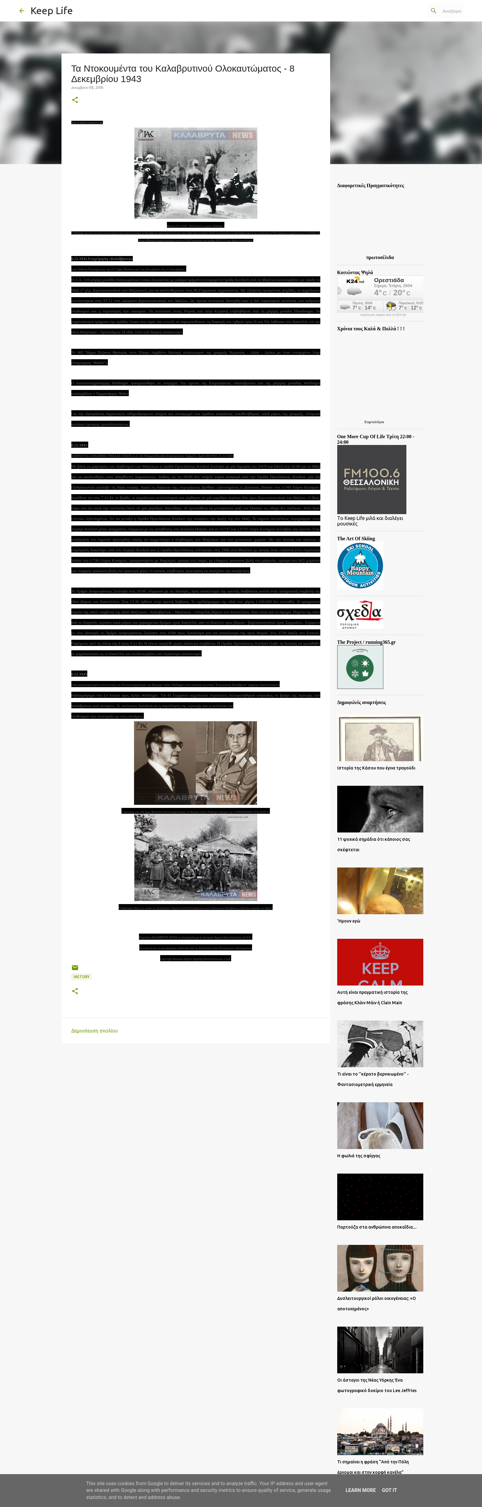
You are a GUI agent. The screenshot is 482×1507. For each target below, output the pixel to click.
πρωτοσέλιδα (380, 257)
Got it (389, 1490)
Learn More (361, 1490)
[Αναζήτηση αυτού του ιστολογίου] (431, 10)
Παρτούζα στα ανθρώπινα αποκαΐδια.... (377, 1227)
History (81, 977)
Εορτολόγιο (374, 421)
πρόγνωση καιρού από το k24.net (383, 315)
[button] (75, 100)
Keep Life (51, 10)
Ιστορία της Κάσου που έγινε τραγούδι (376, 767)
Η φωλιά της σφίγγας (358, 1155)
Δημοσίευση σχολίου (94, 1030)
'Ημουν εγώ (348, 921)
